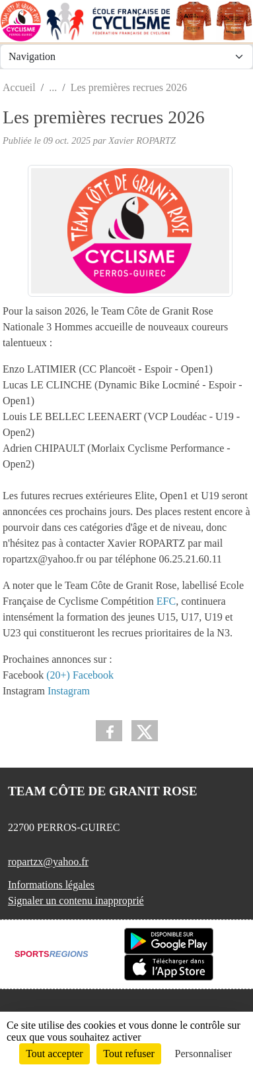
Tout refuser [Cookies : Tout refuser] (129, 1053)
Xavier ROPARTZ (142, 140)
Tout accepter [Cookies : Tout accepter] (54, 1053)
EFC (166, 601)
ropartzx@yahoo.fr (48, 861)
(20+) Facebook (80, 675)
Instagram (69, 690)
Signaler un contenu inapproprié (76, 900)
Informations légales (51, 884)
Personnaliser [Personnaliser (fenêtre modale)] (203, 1053)
